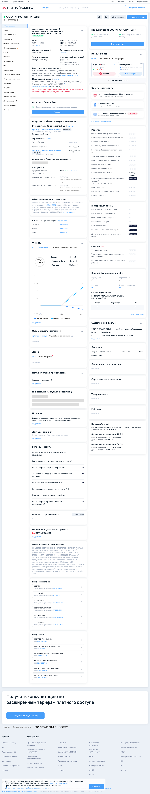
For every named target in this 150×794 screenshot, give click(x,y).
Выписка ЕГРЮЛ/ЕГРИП (67, 752)
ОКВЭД (92, 774)
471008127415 (57, 610)
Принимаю (96, 786)
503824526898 (58, 617)
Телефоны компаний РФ (67, 747)
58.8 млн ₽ (73, 265)
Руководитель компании (67, 761)
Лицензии (7, 88)
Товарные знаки (10, 97)
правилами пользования (59, 783)
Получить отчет (117, 44)
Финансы (7, 57)
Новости (131, 2)
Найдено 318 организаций (41, 87)
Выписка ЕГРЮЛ (9, 35)
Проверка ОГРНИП (96, 765)
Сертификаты (9, 92)
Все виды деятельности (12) (69, 75)
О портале (121, 2)
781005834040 (42, 656)
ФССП (6, 66)
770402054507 (58, 603)
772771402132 (57, 596)
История (57, 79)
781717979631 (41, 648)
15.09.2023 (37, 45)
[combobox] (86, 7)
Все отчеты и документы (101, 121)
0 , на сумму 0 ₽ (45, 380)
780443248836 (42, 670)
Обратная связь (142, 2)
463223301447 (58, 588)
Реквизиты (8, 39)
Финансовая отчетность (94, 744)
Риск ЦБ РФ (62, 743)
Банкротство (8, 70)
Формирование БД (9, 752)
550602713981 (58, 625)
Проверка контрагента (11, 765)
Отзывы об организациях (94, 750)
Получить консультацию (25, 715)
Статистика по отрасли (12, 110)
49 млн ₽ (72, 257)
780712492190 (42, 641)
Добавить (64, 224)
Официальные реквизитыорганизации (37, 744)
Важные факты (99, 53)
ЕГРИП (60, 765)
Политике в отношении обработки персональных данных (28, 788)
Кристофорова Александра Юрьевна (46, 129)
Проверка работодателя (130, 743)
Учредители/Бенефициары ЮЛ (34, 757)
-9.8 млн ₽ (73, 261)
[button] (136, 7)
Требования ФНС (64, 756)
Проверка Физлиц (19, 2)
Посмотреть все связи (135, 314)
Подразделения (10, 105)
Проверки (7, 83)
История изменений (34, 763)
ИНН (122, 761)
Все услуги (5, 2)
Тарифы (5, 770)
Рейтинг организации (35, 768)
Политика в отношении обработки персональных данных (20, 791)
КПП (91, 756)
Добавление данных (10, 756)
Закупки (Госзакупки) (12, 74)
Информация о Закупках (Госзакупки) (52, 391)
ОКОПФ (123, 770)
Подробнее (36, 322)
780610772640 (42, 678)
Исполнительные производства (49, 372)
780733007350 (42, 663)
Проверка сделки (11, 48)
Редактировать (62, 221)
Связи (6, 52)
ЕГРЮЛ (61, 770)
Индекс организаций (128, 747)
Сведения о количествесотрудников (36, 750)
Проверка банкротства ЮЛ (130, 756)
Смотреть (63, 53)
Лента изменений (10, 101)
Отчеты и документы (11, 43)
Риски (7, 30)
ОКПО (91, 770)
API (29, 2)
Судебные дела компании (45, 330)
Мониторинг (6, 761)
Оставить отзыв (78, 514)
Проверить (58, 112)
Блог (112, 2)
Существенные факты (12, 79)
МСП (122, 765)
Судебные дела (9, 61)
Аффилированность (97, 761)
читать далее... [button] (69, 212)
